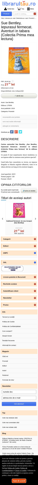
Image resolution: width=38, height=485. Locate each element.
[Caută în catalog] (35, 14)
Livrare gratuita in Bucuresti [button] (14, 277)
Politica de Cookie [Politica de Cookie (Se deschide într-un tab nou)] (14, 468)
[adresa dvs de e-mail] (19, 398)
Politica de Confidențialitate (11, 326)
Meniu (30, 9)
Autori (4, 370)
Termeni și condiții (8, 317)
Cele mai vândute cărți (9, 418)
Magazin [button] (5, 351)
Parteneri (5, 375)
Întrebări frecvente (8, 340)
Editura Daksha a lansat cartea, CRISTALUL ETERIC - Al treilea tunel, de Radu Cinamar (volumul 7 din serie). (17, 440)
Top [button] (3, 413)
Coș (20, 9)
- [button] (35, 253)
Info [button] (3, 312)
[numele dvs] (19, 392)
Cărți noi (5, 356)
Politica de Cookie (8, 322)
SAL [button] (5, 262)
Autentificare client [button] (10, 291)
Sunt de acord (19, 481)
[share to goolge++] (16, 131)
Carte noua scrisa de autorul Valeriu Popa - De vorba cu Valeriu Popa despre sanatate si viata (18, 454)
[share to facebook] (11, 131)
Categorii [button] (7, 239)
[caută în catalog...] (23, 14)
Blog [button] (4, 433)
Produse (6, 14)
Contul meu (9, 9)
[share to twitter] (20, 131)
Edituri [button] (6, 246)
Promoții (5, 361)
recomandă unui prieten (11, 117)
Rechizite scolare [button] (10, 284)
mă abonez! (19, 404)
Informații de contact (9, 345)
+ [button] (35, 239)
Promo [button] (6, 305)
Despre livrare (7, 336)
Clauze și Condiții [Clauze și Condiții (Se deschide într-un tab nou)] (21, 470)
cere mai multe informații (12, 121)
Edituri (4, 366)
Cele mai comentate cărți (10, 422)
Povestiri (11, 111)
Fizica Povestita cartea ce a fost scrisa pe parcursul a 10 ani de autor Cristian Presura (17, 447)
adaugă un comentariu (11, 126)
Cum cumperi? (7, 331)
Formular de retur (8, 380)
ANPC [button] (5, 253)
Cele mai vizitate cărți (9, 427)
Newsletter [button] (7, 298)
